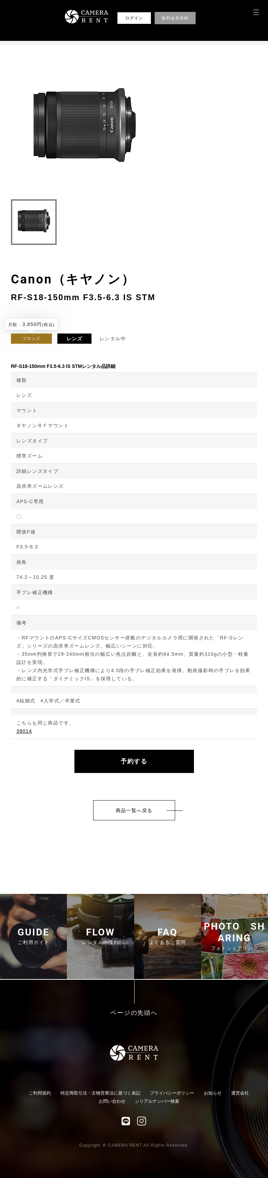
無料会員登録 (174, 18)
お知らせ (213, 1093)
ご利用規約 (40, 1093)
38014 (24, 731)
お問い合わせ (112, 1101)
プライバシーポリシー (172, 1093)
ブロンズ (32, 338)
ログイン (134, 18)
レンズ (74, 338)
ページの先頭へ (134, 1013)
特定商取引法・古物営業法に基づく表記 (100, 1093)
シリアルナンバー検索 (157, 1101)
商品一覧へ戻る (134, 810)
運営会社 (240, 1093)
